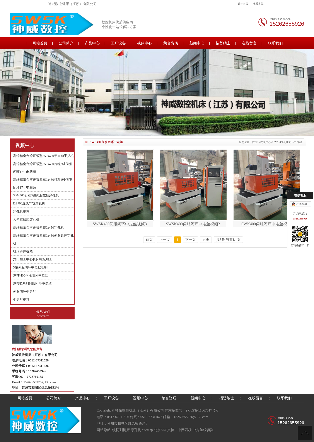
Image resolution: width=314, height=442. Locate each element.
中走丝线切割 (203, 430)
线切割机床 (121, 430)
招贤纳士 (223, 43)
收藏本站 (258, 3)
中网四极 (185, 430)
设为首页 (243, 3)
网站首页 (39, 43)
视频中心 (144, 43)
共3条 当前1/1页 (228, 239)
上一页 (164, 239)
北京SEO (160, 430)
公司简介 (66, 43)
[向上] (305, 433)
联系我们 (275, 43)
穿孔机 (136, 430)
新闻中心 (196, 43)
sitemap (147, 430)
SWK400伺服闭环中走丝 (288, 142)
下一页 (190, 239)
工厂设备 (118, 43)
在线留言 (249, 43)
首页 (254, 142)
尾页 (205, 239)
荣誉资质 (170, 43)
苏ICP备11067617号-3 (202, 410)
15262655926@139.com (39, 382)
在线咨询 (301, 177)
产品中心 (92, 43)
